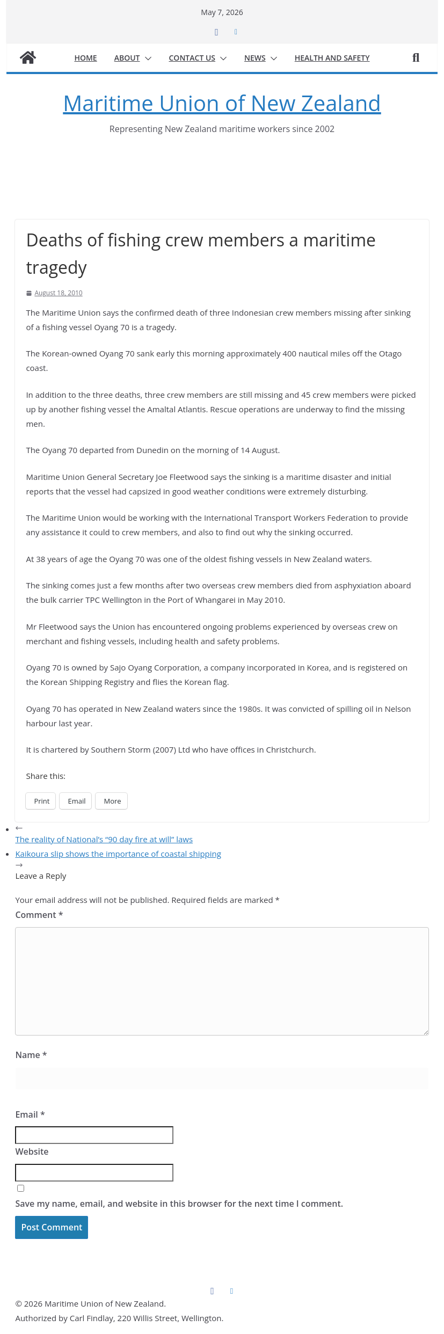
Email (30, 1114)
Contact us (192, 58)
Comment (39, 915)
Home (85, 58)
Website (31, 1151)
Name (31, 1055)
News (255, 58)
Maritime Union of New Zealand (222, 103)
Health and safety (332, 58)
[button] (146, 58)
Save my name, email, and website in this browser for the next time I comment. (179, 1203)
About (127, 58)
